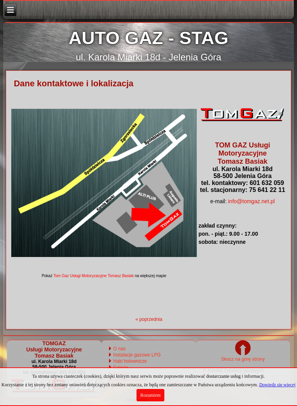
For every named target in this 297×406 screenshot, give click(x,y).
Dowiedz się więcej (277, 384)
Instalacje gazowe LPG (137, 355)
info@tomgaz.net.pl (251, 201)
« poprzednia (148, 319)
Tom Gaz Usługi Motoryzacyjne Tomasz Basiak (93, 276)
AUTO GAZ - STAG (148, 37)
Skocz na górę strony (243, 356)
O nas (119, 348)
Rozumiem (150, 395)
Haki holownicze (130, 361)
